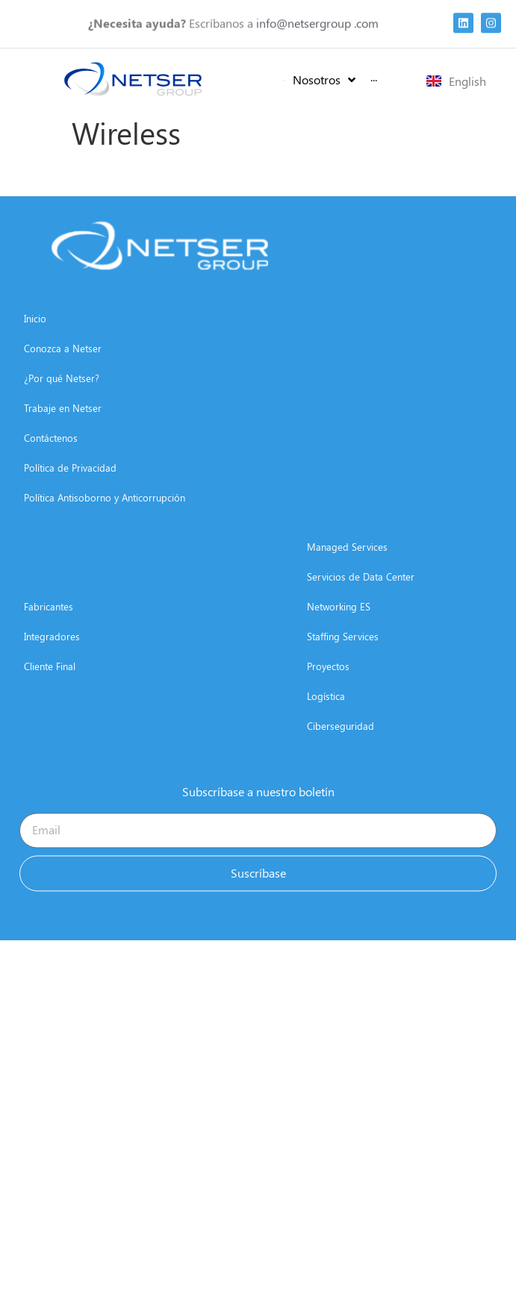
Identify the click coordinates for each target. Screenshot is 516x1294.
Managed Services (347, 592)
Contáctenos (51, 483)
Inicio (35, 363)
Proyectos (328, 711)
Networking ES (338, 652)
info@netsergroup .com (317, 19)
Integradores (52, 681)
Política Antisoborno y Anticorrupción (104, 543)
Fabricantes (48, 652)
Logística (326, 741)
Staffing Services (343, 681)
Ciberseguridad (340, 771)
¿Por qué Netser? (61, 423)
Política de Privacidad (70, 513)
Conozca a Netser (63, 393)
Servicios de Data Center (360, 622)
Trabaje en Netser (63, 453)
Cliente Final (49, 711)
